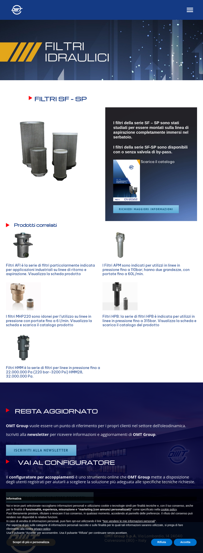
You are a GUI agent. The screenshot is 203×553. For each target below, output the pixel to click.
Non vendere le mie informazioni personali (129, 521)
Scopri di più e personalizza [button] (31, 542)
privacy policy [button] (42, 528)
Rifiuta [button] (161, 542)
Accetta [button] (185, 542)
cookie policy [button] (169, 509)
